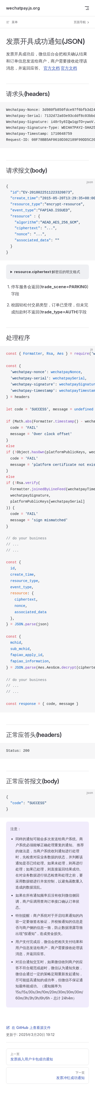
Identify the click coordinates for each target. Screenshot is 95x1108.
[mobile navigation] (87, 8)
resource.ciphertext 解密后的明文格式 (47, 272)
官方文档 (52, 68)
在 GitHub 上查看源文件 (28, 1027)
